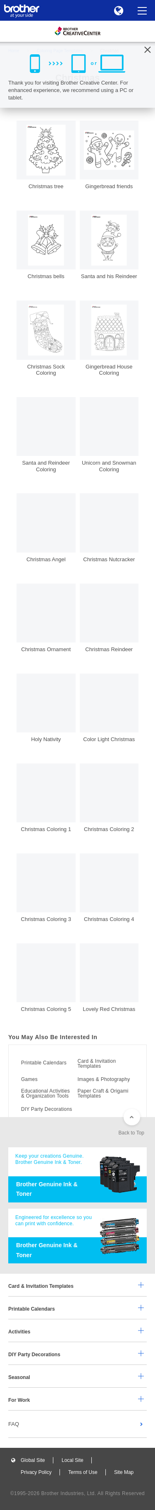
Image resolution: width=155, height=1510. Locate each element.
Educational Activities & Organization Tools (45, 1093)
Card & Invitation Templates (97, 1064)
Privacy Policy (36, 1472)
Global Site (33, 1460)
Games (29, 1079)
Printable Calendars (44, 1062)
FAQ (13, 1424)
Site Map (124, 1472)
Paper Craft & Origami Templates (103, 1093)
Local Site (72, 1460)
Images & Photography (104, 1079)
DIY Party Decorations (46, 1109)
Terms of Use (83, 1472)
